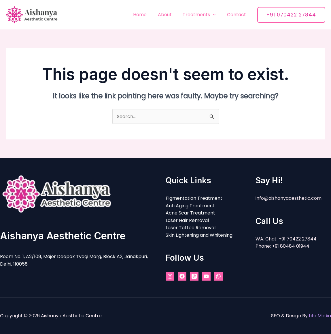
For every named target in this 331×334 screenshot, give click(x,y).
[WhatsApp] (218, 276)
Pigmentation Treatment (194, 198)
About (169, 14)
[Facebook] (182, 276)
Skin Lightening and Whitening (199, 235)
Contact (237, 14)
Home (146, 14)
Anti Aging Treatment (190, 205)
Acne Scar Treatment (190, 213)
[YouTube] (206, 276)
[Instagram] (170, 276)
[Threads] (194, 276)
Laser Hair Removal (187, 220)
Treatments (202, 14)
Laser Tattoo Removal (190, 228)
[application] (216, 14)
